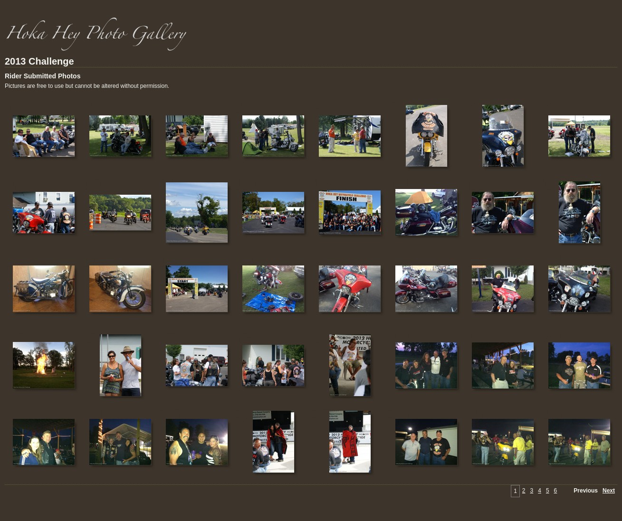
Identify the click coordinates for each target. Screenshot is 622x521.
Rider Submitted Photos (42, 76)
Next (609, 490)
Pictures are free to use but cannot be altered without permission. (87, 86)
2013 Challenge (39, 61)
